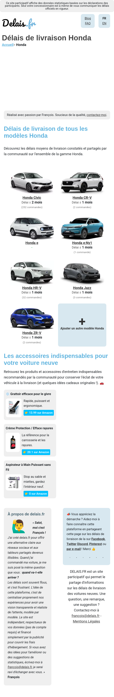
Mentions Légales (86, 621)
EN (104, 23)
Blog (88, 18)
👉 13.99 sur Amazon (38, 412)
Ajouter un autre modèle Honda (82, 325)
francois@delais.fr (20, 667)
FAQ (87, 23)
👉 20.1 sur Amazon (36, 452)
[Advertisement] (57, 84)
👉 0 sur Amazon (36, 493)
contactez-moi (96, 115)
